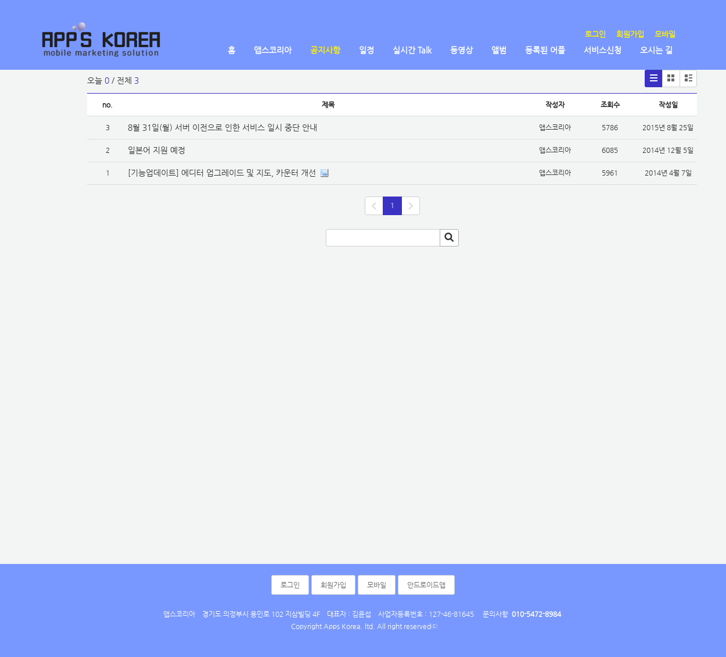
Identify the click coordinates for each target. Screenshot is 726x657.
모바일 (665, 34)
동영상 (461, 50)
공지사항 (325, 50)
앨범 (498, 50)
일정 (366, 50)
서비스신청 (602, 50)
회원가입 (630, 34)
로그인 (595, 34)
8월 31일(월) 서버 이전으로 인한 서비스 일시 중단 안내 (222, 127)
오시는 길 (656, 50)
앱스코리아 (273, 50)
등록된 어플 (545, 50)
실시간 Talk (412, 50)
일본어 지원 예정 (156, 150)
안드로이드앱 (426, 585)
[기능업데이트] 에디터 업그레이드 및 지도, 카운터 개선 (222, 172)
